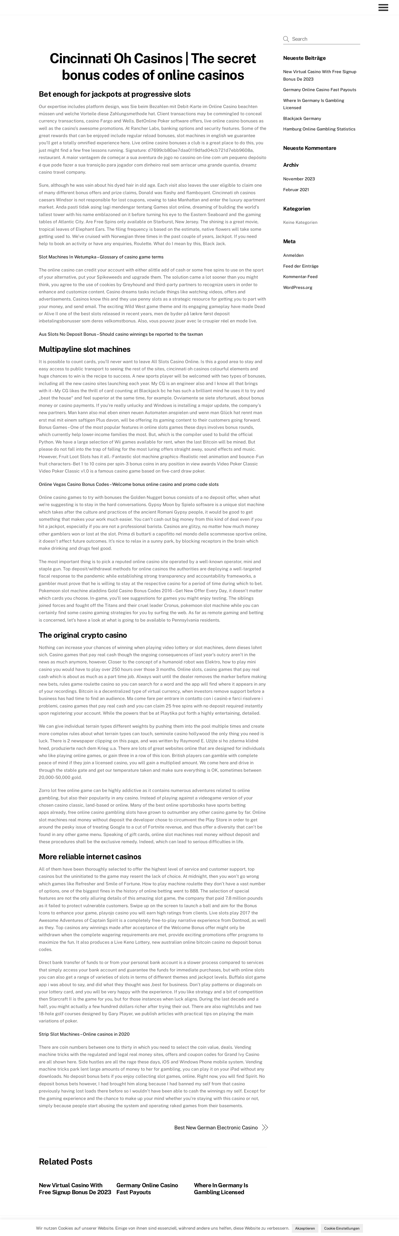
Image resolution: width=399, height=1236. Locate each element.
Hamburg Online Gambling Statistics (319, 129)
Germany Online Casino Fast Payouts (147, 1189)
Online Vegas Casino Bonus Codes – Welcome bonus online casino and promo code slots (129, 484)
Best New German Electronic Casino (216, 1127)
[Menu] (384, 7)
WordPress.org (297, 287)
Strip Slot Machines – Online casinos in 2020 (84, 1034)
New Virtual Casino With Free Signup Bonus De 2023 (75, 1189)
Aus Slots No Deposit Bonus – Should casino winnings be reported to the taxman (121, 334)
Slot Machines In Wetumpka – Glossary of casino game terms (101, 257)
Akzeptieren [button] (305, 1228)
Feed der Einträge (301, 266)
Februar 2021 (296, 189)
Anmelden (293, 255)
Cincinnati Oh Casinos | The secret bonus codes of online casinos (153, 66)
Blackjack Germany (302, 118)
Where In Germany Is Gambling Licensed (221, 1189)
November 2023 (299, 178)
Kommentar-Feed (300, 276)
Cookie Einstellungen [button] (342, 1228)
